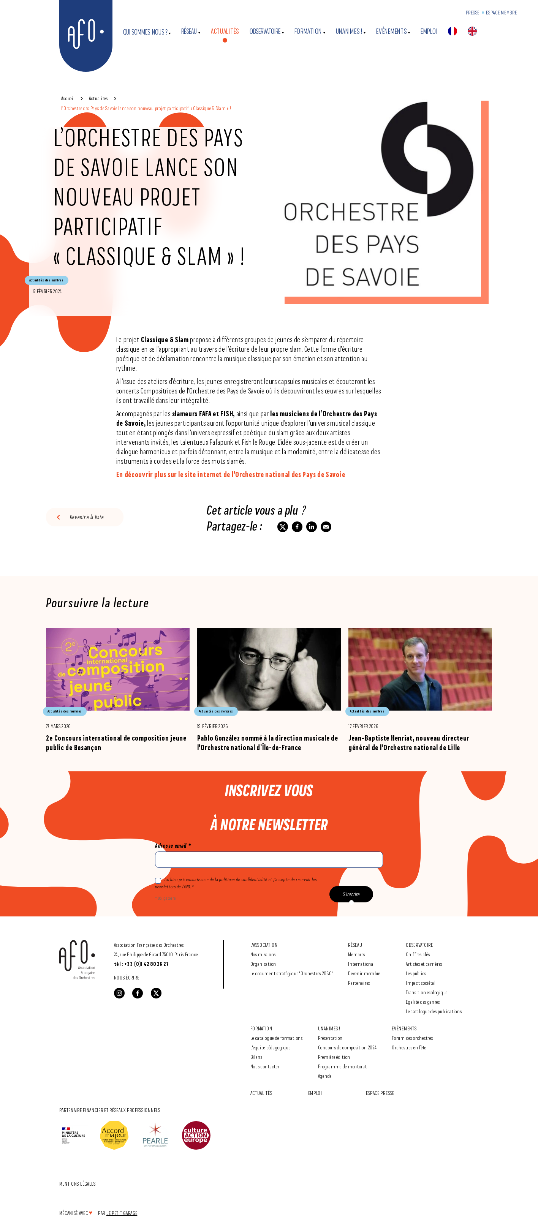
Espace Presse (380, 1093)
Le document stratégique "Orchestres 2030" (291, 973)
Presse (472, 12)
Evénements (391, 31)
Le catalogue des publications (434, 1011)
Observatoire (265, 31)
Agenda (325, 1076)
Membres (356, 954)
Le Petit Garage (122, 1213)
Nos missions (263, 954)
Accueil (68, 98)
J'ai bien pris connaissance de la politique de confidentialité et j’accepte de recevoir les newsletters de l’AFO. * (235, 883)
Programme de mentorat (342, 1066)
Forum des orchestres (412, 1038)
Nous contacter (265, 1066)
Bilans (256, 1057)
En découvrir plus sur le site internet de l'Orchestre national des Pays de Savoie (230, 474)
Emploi (429, 31)
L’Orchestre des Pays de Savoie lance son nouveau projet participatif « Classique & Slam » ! (146, 108)
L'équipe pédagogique (270, 1047)
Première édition (334, 1057)
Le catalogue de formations (276, 1038)
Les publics (416, 973)
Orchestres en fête (409, 1047)
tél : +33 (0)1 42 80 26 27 (141, 963)
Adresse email (173, 845)
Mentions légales (77, 1183)
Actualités (225, 31)
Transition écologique (427, 992)
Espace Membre (501, 12)
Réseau (189, 31)
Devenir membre (364, 973)
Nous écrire (126, 977)
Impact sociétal (421, 982)
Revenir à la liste (87, 517)
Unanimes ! (349, 31)
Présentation (330, 1038)
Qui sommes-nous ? (145, 32)
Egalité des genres (423, 1001)
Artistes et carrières (424, 963)
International (361, 963)
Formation (308, 31)
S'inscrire (351, 894)
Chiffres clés (418, 954)
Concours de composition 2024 (347, 1047)
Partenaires (359, 982)
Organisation (263, 963)
